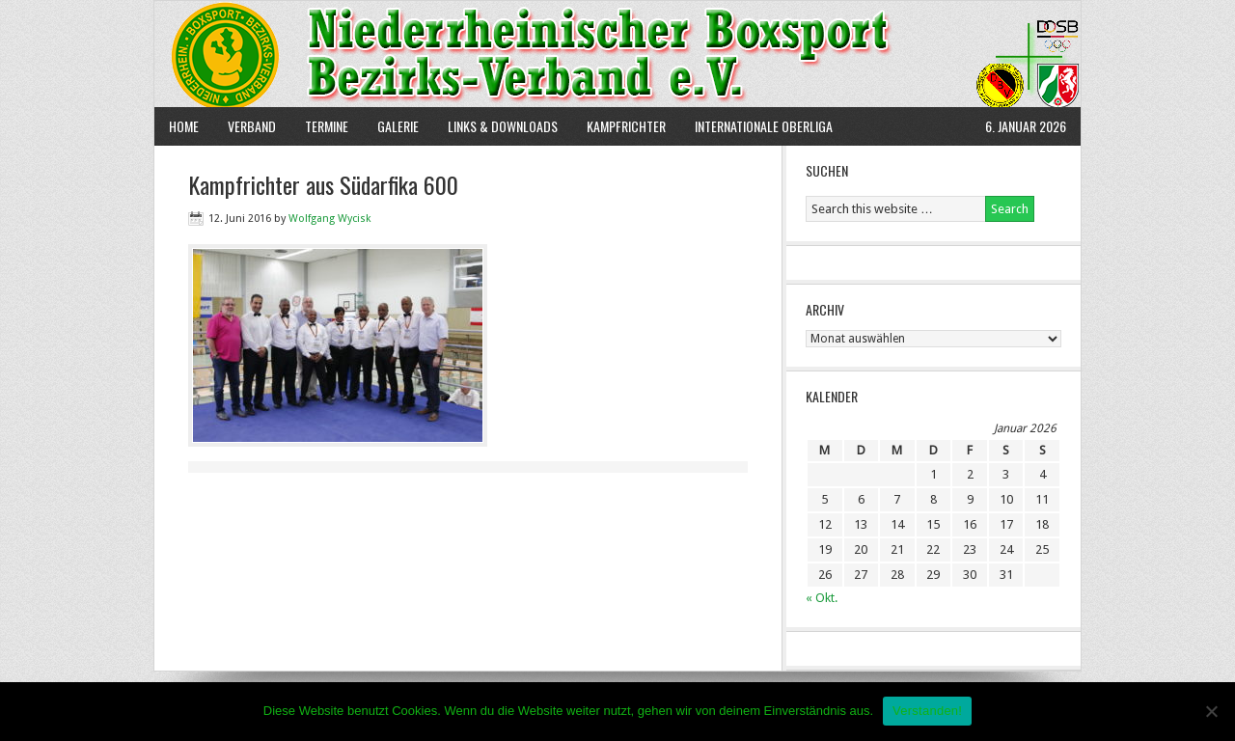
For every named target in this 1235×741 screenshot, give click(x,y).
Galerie (398, 126)
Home (184, 126)
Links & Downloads (503, 126)
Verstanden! (927, 710)
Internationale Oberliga (764, 126)
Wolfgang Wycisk (329, 218)
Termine (326, 126)
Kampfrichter (619, 126)
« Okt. (821, 597)
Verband (244, 126)
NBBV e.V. (617, 54)
